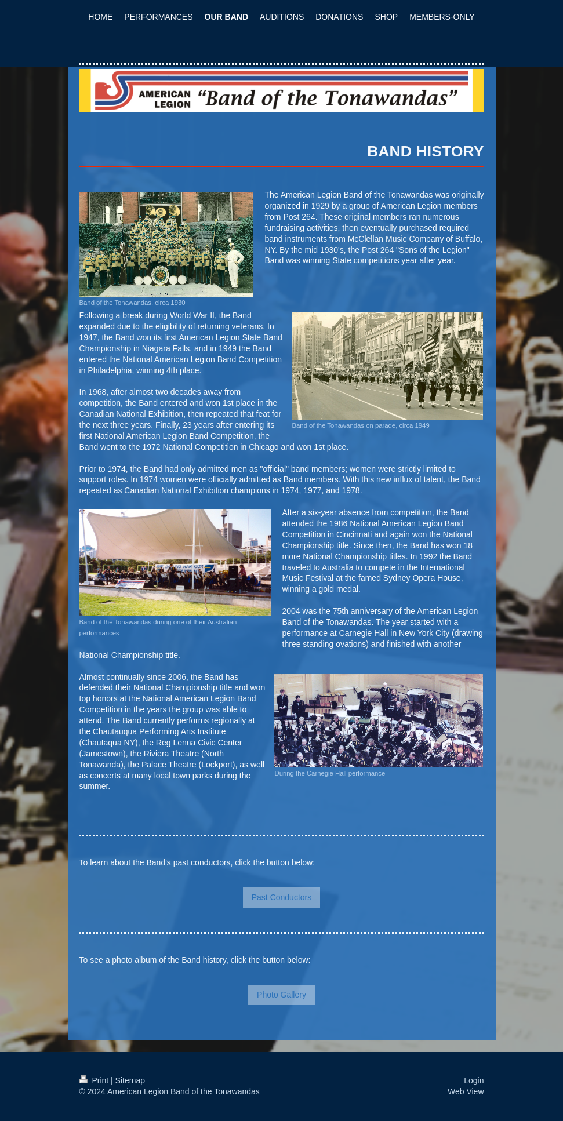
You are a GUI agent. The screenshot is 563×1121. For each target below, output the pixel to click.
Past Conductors (282, 897)
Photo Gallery (281, 994)
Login (474, 1080)
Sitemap (130, 1080)
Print (95, 1080)
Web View (466, 1091)
